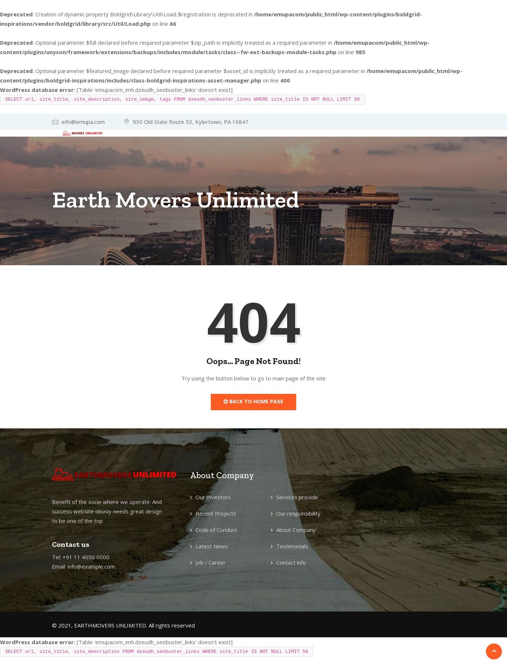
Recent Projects (216, 513)
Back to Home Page (253, 401)
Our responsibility (298, 513)
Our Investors (213, 497)
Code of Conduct (216, 529)
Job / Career (211, 562)
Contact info (291, 562)
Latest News (212, 546)
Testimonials (292, 546)
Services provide (297, 497)
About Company (296, 529)
